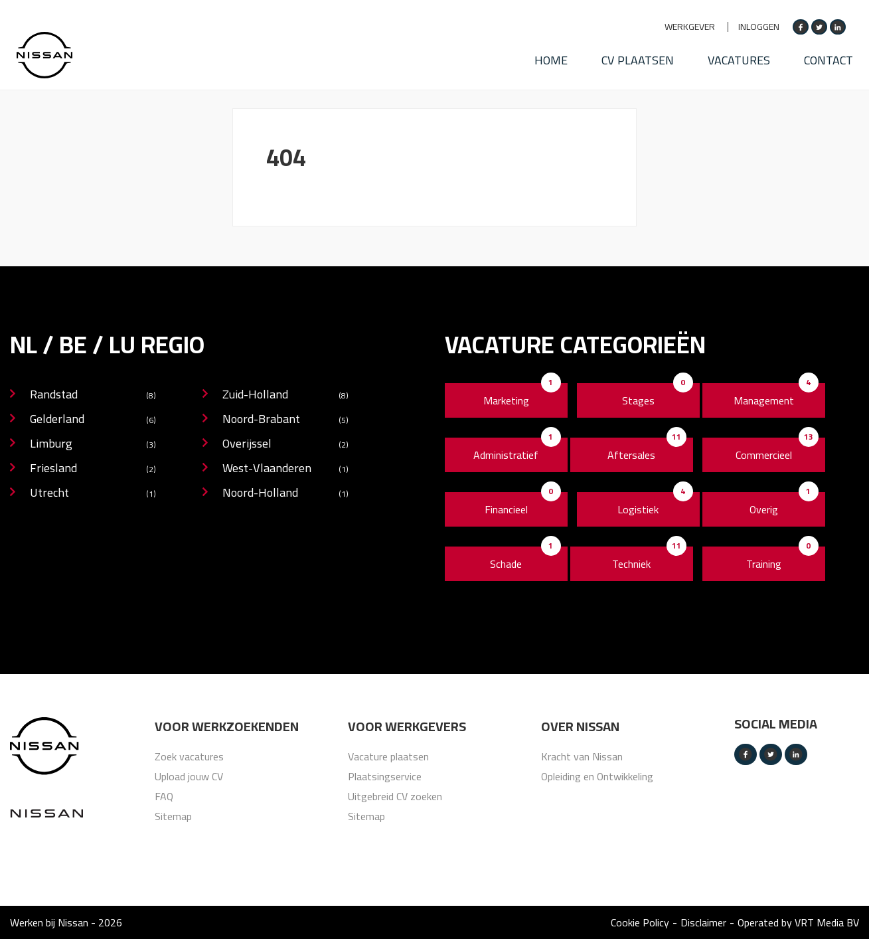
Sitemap (173, 816)
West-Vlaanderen (285, 469)
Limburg (93, 444)
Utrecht (93, 493)
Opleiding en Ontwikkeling (597, 776)
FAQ (164, 796)
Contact (834, 56)
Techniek (631, 564)
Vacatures (741, 56)
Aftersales (631, 455)
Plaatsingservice (385, 776)
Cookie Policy (640, 922)
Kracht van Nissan (582, 756)
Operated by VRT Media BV (798, 922)
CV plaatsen (637, 56)
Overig (764, 509)
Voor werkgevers (407, 726)
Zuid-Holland (285, 395)
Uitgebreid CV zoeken (395, 796)
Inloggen (758, 27)
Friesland (93, 469)
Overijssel (285, 444)
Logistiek (638, 509)
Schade (506, 564)
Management (764, 400)
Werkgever (690, 27)
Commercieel (764, 455)
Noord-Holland (285, 493)
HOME (547, 56)
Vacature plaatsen (388, 756)
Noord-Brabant (285, 420)
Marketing (506, 400)
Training (763, 564)
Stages (638, 400)
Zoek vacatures (189, 756)
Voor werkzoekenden (227, 726)
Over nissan (580, 726)
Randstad (93, 395)
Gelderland (93, 420)
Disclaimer (703, 922)
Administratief (505, 455)
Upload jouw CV (189, 776)
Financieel (506, 509)
